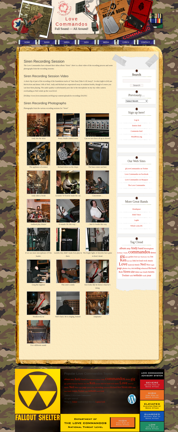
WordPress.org (136, 137)
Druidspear (136, 209)
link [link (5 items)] (134, 260)
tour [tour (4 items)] (141, 272)
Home (27, 42)
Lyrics (126, 42)
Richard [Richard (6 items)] (152, 268)
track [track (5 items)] (145, 272)
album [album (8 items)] (122, 248)
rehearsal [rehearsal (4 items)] (144, 268)
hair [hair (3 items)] (139, 257)
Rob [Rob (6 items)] (121, 272)
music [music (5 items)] (137, 264)
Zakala (74, 402)
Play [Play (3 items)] (129, 268)
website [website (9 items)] (137, 275)
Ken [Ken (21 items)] (123, 260)
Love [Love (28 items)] (123, 264)
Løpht (136, 220)
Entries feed (136, 126)
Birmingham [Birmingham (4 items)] (149, 248)
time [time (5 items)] (137, 272)
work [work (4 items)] (144, 276)
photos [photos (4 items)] (125, 268)
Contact (145, 42)
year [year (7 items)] (149, 275)
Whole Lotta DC (136, 226)
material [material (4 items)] (131, 265)
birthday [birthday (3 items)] (120, 253)
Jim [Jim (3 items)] (148, 257)
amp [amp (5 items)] (128, 248)
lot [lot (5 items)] (137, 260)
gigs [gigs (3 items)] (126, 257)
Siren (67, 42)
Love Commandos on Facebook (136, 174)
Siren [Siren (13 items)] (126, 271)
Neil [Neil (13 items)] (143, 264)
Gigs (86, 42)
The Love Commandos (136, 185)
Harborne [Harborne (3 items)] (144, 257)
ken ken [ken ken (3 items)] (129, 261)
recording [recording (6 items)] (136, 268)
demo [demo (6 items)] (153, 252)
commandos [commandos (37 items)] (139, 251)
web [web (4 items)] (131, 276)
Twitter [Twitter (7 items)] (125, 275)
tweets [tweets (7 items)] (151, 271)
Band (47, 42)
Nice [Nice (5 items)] (148, 264)
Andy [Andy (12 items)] (134, 248)
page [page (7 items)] (119, 268)
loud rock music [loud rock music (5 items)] (146, 260)
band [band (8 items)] (140, 248)
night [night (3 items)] (152, 265)
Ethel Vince (136, 215)
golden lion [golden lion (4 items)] (132, 257)
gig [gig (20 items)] (122, 256)
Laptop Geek (100, 402)
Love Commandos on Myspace (136, 180)
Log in (136, 120)
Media (106, 42)
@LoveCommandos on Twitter (136, 169)
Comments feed (136, 131)
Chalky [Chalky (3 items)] (125, 253)
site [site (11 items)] (133, 271)
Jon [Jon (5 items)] (151, 256)
